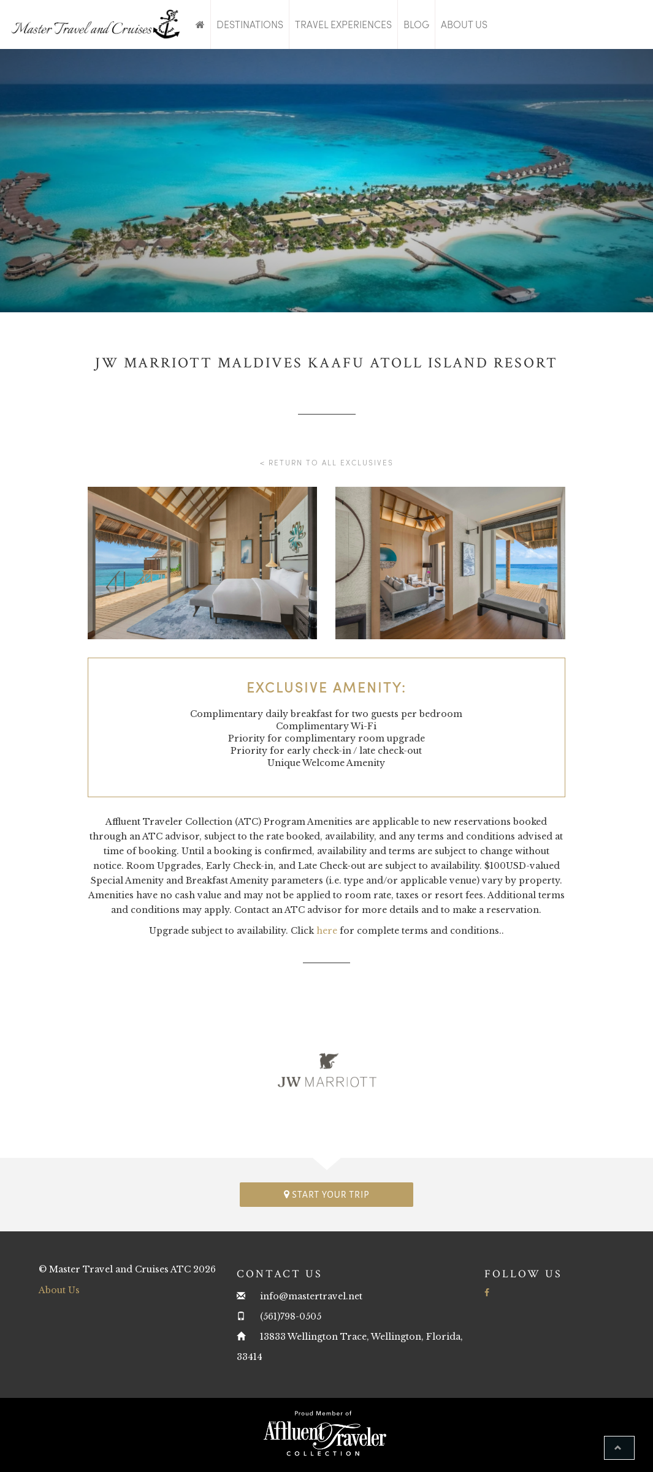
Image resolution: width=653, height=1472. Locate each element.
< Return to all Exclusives (327, 462)
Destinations (249, 24)
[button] (619, 1448)
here (326, 930)
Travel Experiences (343, 24)
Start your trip (327, 1194)
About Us (464, 24)
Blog (416, 24)
